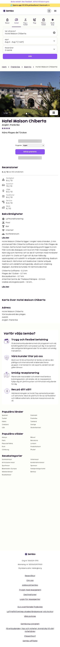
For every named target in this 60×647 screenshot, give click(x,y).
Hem (4, 67)
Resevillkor (30, 576)
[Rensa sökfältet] (54, 32)
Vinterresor (34, 459)
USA (3, 428)
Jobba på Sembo (30, 585)
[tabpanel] (30, 44)
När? (7, 40)
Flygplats (18, 145)
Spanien (5, 415)
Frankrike (15, 67)
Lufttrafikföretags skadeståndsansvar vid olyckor (30, 612)
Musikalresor (6, 475)
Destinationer (30, 595)
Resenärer (9, 48)
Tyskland (33, 421)
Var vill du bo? (10, 31)
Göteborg (5, 450)
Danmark (33, 415)
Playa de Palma (7, 443)
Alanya (4, 437)
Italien (4, 421)
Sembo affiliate (30, 641)
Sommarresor (7, 459)
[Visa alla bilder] (53, 112)
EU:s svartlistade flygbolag (30, 607)
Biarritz (27, 67)
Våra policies (30, 616)
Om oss (30, 580)
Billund (32, 437)
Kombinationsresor (37, 462)
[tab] (7, 22)
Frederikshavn (35, 447)
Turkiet (4, 418)
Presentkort (30, 636)
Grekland (5, 424)
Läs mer (5, 238)
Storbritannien (35, 428)
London (33, 443)
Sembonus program (30, 624)
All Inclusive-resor (8, 462)
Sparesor (33, 466)
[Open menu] (55, 11)
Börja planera (30, 152)
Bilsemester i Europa (9, 469)
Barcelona (34, 440)
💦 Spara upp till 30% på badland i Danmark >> (30, 5)
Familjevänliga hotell (37, 469)
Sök (30, 56)
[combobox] (28, 34)
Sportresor (6, 466)
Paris (3, 440)
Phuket (32, 450)
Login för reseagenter (30, 599)
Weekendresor (7, 472)
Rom (3, 447)
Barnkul (33, 472)
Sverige (33, 424)
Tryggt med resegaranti (30, 590)
